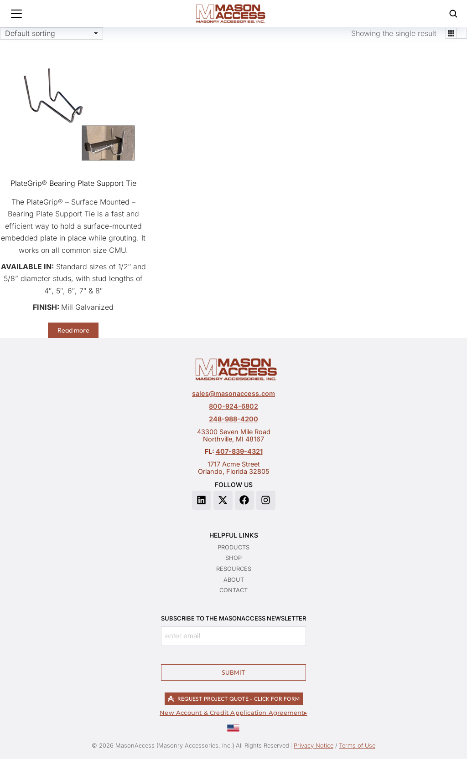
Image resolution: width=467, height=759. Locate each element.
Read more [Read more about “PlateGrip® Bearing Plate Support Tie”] (73, 330)
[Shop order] (51, 33)
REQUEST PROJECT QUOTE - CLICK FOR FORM (234, 698)
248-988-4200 (233, 419)
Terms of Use (357, 745)
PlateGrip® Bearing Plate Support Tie (73, 183)
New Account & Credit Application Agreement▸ (233, 712)
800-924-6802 (233, 406)
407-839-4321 (239, 451)
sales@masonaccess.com (233, 393)
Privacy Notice (313, 745)
